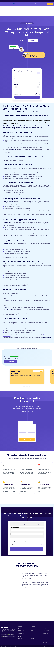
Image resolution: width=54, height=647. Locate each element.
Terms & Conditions (46, 629)
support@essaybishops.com (47, 639)
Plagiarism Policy (45, 632)
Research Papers (21, 629)
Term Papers (20, 635)
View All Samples (20, 416)
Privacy (42, 645)
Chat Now (37, 3)
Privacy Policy (35, 584)
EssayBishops (4, 626)
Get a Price (21, 40)
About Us (32, 627)
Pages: (11, 530)
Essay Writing (20, 627)
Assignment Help (21, 632)
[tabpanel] (27, 377)
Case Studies (20, 637)
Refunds (48, 645)
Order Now (50, 3)
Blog (31, 635)
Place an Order (33, 638)
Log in (43, 3)
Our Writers (34, 415)
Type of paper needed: (15, 526)
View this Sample (27, 439)
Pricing (32, 629)
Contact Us (32, 637)
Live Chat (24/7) (45, 641)
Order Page (5, 297)
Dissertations (20, 630)
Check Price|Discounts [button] (27, 97)
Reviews (32, 632)
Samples (32, 630)
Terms (45, 645)
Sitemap (44, 635)
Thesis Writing (20, 638)
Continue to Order (26, 547)
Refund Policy (45, 630)
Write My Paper (11, 361)
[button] (2, 3)
